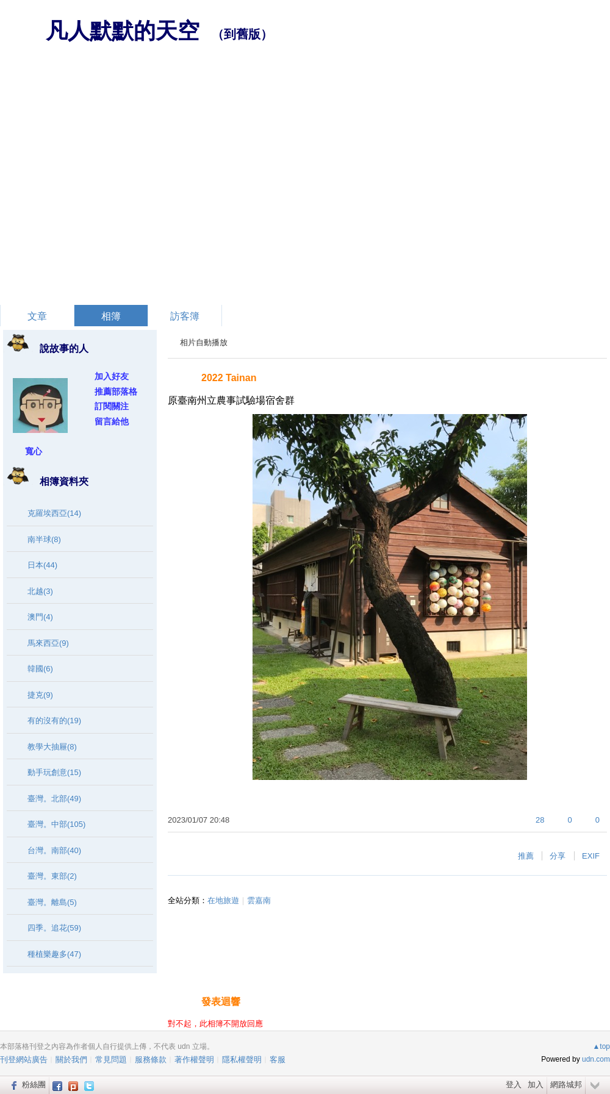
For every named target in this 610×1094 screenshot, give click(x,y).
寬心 (33, 451)
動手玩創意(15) (54, 772)
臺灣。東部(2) (52, 876)
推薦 (526, 855)
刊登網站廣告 (24, 1059)
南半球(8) (44, 539)
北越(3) (40, 591)
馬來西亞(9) (48, 643)
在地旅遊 (223, 900)
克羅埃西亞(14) (54, 513)
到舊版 (242, 34)
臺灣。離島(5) (52, 902)
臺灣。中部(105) (56, 824)
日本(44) (42, 565)
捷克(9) (40, 694)
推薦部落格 (116, 391)
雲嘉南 (259, 900)
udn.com (596, 1059)
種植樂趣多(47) (54, 954)
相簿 (111, 316)
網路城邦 (566, 1084)
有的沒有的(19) (54, 720)
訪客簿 (184, 316)
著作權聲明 (194, 1059)
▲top (601, 1046)
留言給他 (112, 421)
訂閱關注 (112, 406)
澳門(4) (40, 616)
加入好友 (112, 376)
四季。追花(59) (54, 927)
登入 (514, 1084)
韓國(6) (40, 668)
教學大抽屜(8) (52, 746)
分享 (557, 855)
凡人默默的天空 (122, 30)
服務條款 (151, 1059)
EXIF (591, 855)
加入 (536, 1084)
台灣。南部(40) (54, 850)
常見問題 (111, 1059)
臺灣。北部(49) (54, 798)
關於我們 (71, 1059)
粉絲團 (34, 1084)
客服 (277, 1059)
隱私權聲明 (242, 1059)
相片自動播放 (204, 342)
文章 (37, 316)
